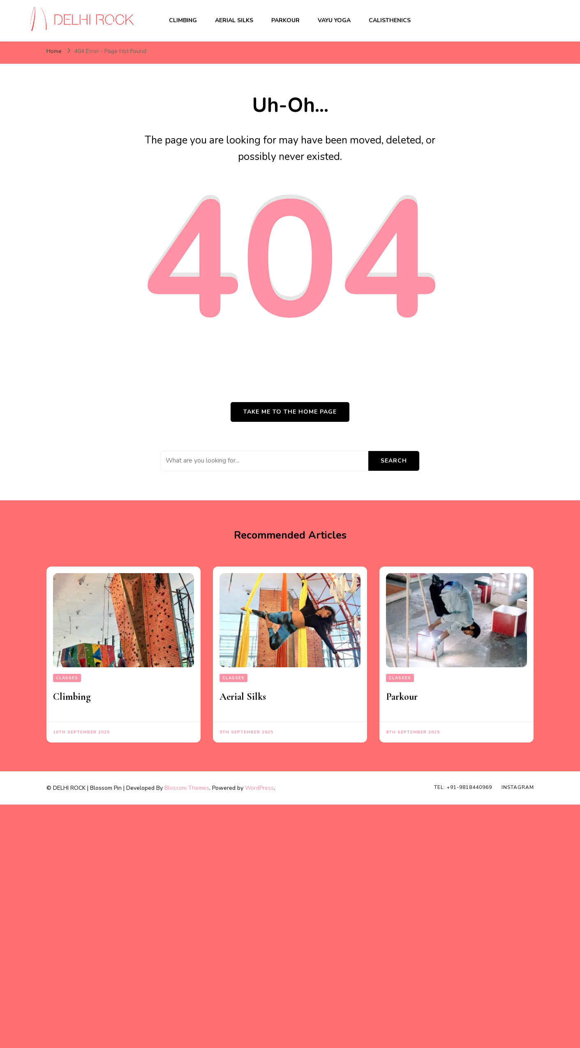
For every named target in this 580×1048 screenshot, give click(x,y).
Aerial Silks (234, 20)
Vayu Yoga (334, 20)
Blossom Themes (186, 788)
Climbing (183, 20)
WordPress (259, 788)
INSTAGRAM (517, 787)
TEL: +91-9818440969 (463, 787)
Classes (67, 678)
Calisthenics (390, 20)
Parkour (285, 20)
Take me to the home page (290, 412)
